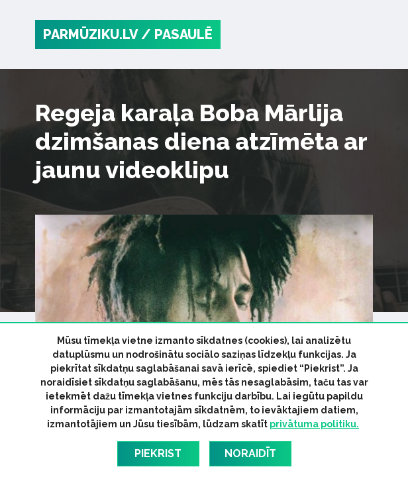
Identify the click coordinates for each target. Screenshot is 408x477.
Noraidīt (250, 453)
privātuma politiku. (314, 424)
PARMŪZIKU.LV (90, 34)
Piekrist (157, 453)
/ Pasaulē (177, 34)
